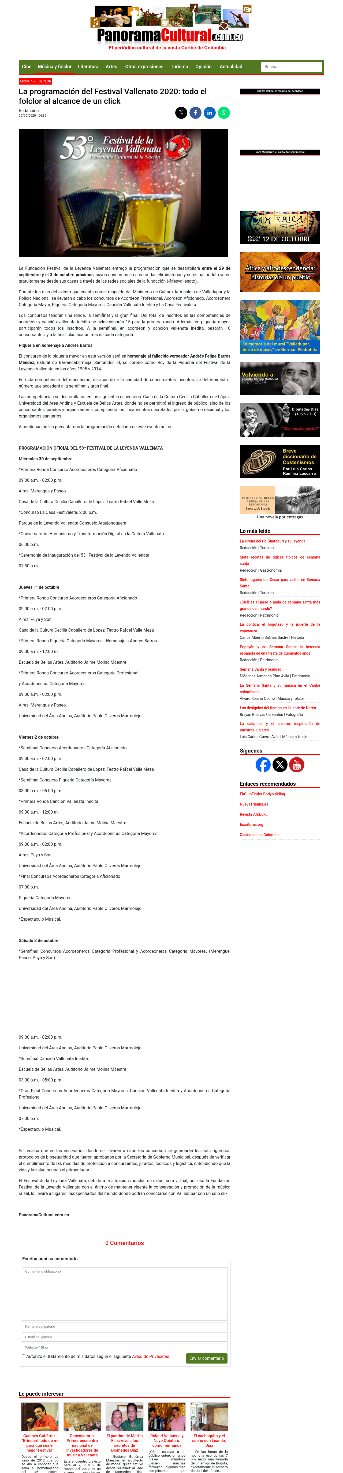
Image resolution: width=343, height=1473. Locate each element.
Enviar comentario (206, 1289)
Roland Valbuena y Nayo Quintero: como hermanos (167, 1372)
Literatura (88, 66)
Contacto (108, 1437)
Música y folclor (55, 66)
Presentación (128, 1437)
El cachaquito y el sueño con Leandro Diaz (209, 1372)
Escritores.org (251, 824)
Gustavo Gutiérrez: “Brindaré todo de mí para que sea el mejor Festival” (39, 1374)
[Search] (291, 67)
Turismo (179, 66)
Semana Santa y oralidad (260, 669)
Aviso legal (168, 1437)
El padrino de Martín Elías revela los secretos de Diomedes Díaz (124, 1374)
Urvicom (179, 1464)
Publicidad (149, 1437)
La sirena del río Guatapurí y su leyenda (272, 541)
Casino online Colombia (259, 835)
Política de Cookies (194, 1437)
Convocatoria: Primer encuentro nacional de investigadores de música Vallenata (82, 1377)
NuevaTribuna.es (254, 804)
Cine (26, 66)
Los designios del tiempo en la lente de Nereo (278, 708)
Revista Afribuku (253, 814)
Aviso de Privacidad (150, 1287)
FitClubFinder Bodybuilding (262, 794)
